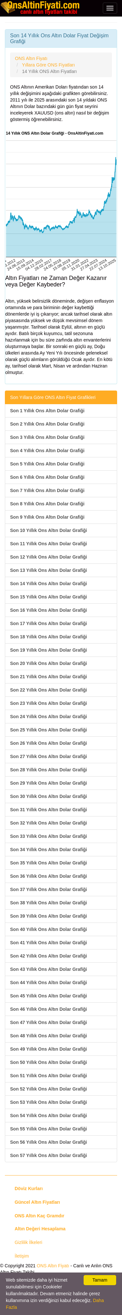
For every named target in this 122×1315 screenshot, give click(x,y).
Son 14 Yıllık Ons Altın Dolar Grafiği (48, 583)
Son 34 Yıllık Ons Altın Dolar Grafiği (48, 849)
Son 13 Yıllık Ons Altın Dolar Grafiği (48, 570)
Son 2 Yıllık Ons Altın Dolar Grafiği (47, 424)
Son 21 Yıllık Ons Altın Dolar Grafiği (48, 676)
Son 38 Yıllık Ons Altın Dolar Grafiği (48, 902)
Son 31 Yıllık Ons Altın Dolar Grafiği (48, 809)
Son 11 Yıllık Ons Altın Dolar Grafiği (48, 543)
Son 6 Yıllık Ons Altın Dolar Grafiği (47, 477)
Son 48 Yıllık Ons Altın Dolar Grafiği (48, 1035)
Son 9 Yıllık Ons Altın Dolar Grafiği (47, 517)
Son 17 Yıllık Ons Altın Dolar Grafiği (48, 623)
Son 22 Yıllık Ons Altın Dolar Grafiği (48, 690)
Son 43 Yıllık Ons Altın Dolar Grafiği (48, 969)
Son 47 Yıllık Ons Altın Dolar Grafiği (48, 1022)
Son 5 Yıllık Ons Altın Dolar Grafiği (47, 463)
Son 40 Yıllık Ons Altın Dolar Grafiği (48, 929)
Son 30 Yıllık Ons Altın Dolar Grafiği (48, 796)
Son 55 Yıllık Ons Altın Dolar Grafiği (48, 1128)
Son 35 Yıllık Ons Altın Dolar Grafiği (48, 862)
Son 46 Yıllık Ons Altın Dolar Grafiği (48, 1009)
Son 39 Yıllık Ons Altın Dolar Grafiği (48, 916)
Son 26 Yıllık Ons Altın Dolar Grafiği (48, 743)
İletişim (22, 1256)
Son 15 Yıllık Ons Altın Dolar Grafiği (48, 596)
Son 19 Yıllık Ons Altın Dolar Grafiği (48, 650)
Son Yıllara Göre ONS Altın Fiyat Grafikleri (53, 397)
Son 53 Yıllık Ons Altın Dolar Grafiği (48, 1102)
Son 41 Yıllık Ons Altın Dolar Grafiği (48, 942)
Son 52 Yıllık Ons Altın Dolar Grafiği (48, 1089)
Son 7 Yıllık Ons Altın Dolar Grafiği (47, 490)
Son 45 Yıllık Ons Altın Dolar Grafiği (48, 995)
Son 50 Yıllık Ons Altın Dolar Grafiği (48, 1062)
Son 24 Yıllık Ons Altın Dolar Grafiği (48, 716)
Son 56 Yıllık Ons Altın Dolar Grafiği (48, 1142)
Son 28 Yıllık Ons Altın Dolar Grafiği (48, 769)
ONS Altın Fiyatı (53, 1265)
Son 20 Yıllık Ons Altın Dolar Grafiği (48, 663)
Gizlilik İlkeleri (28, 1242)
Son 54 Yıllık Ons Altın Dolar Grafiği (48, 1115)
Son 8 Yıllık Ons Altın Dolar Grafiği (47, 503)
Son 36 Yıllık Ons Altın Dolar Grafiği (48, 876)
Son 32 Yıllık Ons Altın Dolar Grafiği (48, 823)
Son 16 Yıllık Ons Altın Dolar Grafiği (48, 610)
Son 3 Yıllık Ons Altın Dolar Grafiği (47, 437)
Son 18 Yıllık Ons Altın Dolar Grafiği (48, 636)
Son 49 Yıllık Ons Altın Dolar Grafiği (48, 1049)
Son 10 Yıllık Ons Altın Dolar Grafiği (48, 530)
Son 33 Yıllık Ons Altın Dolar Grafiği (48, 836)
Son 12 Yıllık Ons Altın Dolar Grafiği (48, 557)
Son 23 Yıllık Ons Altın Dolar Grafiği (48, 703)
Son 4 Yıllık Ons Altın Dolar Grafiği (47, 450)
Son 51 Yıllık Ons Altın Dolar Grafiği (48, 1075)
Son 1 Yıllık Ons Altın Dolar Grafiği (47, 410)
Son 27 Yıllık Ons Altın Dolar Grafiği (48, 756)
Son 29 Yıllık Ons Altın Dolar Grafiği (48, 783)
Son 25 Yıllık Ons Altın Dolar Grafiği (48, 729)
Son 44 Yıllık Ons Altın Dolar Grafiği (48, 982)
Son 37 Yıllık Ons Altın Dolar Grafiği (48, 889)
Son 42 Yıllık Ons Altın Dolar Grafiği (48, 956)
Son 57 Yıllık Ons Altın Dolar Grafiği (48, 1155)
